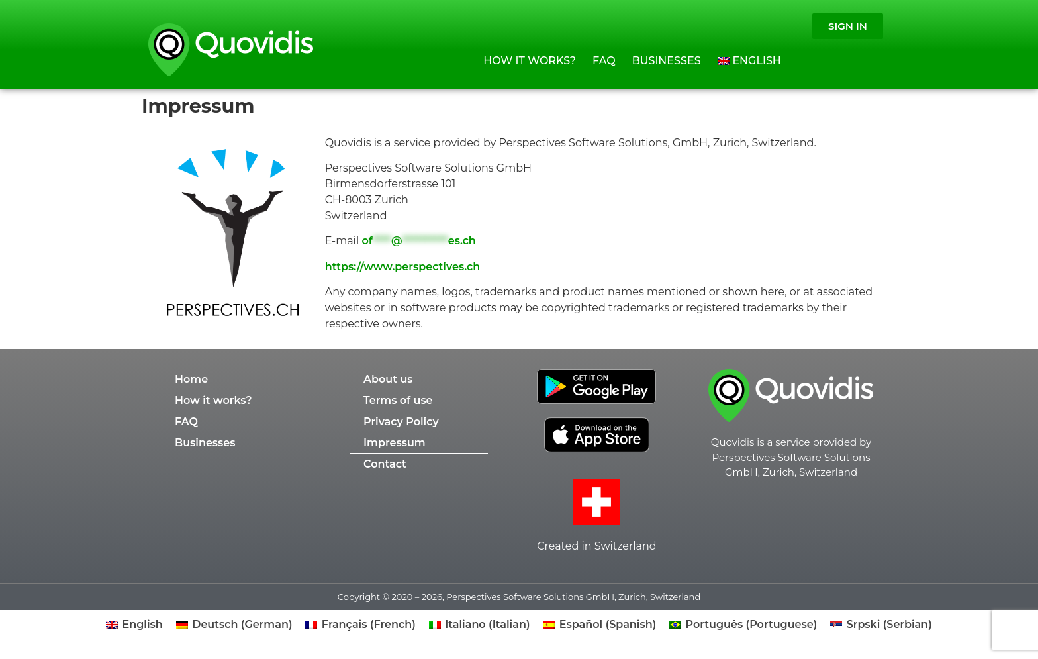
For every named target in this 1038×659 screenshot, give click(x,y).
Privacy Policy (401, 421)
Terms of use (398, 400)
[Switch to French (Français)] (360, 624)
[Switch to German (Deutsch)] (234, 624)
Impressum (394, 442)
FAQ (604, 60)
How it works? (529, 60)
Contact (384, 464)
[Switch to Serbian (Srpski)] (881, 624)
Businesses (666, 60)
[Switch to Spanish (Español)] (599, 624)
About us (388, 379)
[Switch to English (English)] (134, 624)
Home (191, 379)
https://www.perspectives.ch (402, 266)
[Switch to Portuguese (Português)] (743, 624)
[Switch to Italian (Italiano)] (479, 624)
